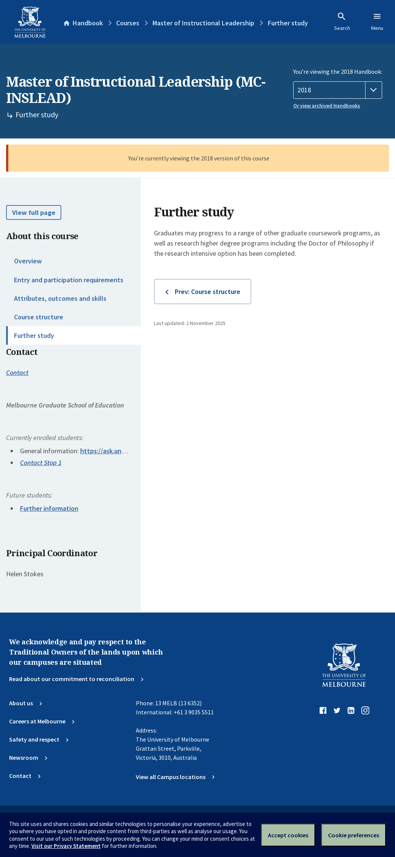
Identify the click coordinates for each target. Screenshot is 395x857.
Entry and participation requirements (68, 279)
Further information (49, 508)
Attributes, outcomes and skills (60, 298)
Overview (28, 261)
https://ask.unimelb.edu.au (119, 450)
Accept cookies (288, 835)
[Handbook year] (338, 90)
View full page (33, 212)
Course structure (38, 317)
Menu (377, 21)
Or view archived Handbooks (326, 105)
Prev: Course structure (207, 291)
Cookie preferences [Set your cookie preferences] (353, 835)
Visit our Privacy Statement (66, 845)
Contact (17, 372)
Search (342, 21)
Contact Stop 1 (41, 462)
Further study (34, 335)
